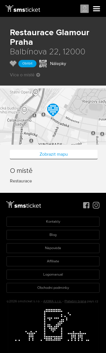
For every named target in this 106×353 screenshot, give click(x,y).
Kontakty (53, 221)
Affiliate (53, 261)
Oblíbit (27, 63)
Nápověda (53, 248)
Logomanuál (53, 274)
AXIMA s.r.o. (52, 301)
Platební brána (75, 301)
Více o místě (25, 75)
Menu (96, 9)
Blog (53, 235)
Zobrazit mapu (54, 154)
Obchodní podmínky (53, 287)
